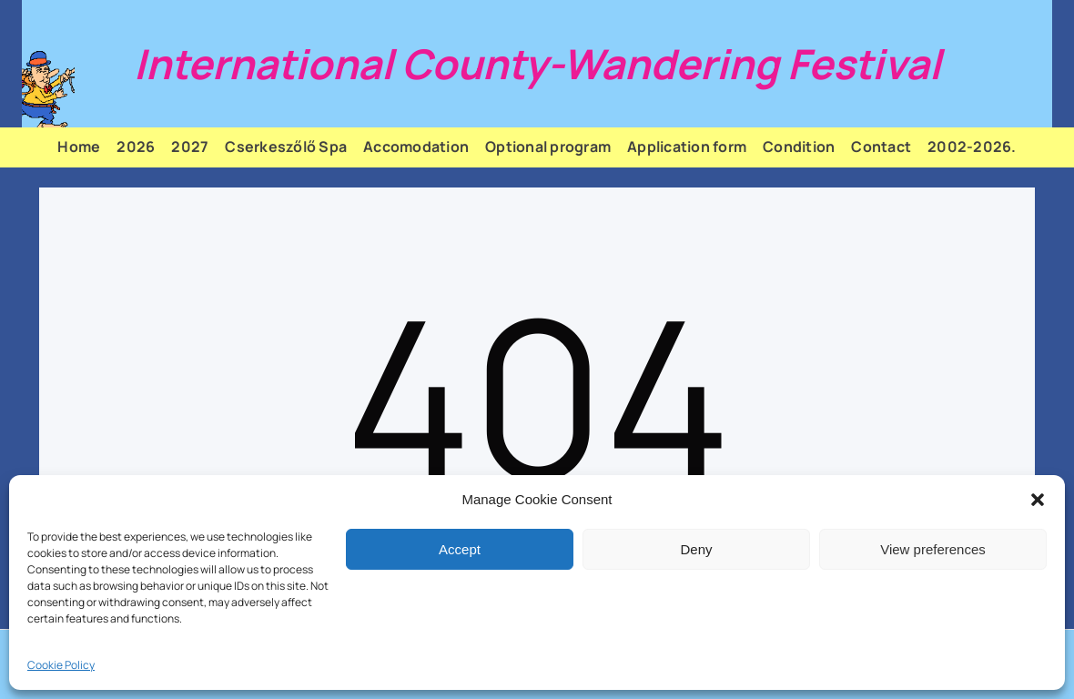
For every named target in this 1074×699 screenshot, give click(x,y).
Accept (460, 549)
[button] (1037, 500)
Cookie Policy (61, 665)
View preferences (933, 549)
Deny (696, 549)
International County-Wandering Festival (537, 63)
